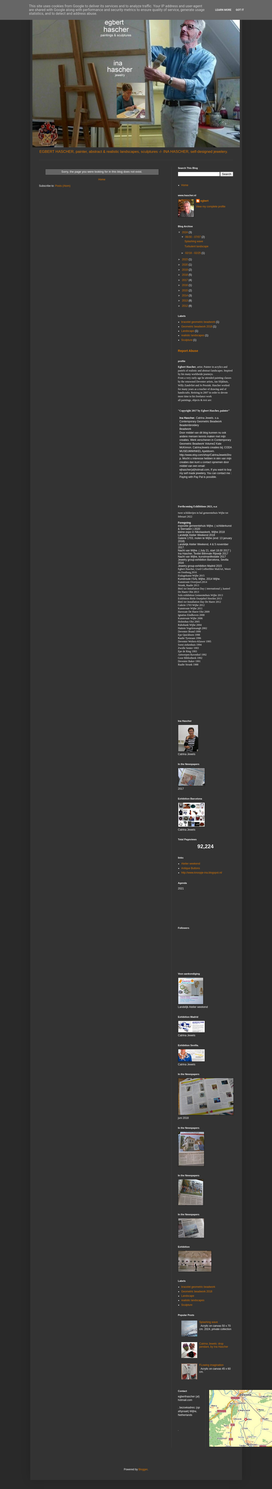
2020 (185, 264)
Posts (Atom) (62, 185)
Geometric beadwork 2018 (196, 326)
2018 (185, 274)
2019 (185, 269)
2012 (185, 305)
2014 (185, 295)
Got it (240, 9)
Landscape (187, 331)
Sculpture (187, 340)
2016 (185, 285)
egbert (205, 200)
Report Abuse (188, 351)
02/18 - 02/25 (193, 253)
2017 (185, 280)
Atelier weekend (190, 863)
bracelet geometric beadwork (198, 321)
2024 (185, 232)
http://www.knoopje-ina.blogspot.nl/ (201, 872)
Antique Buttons (190, 868)
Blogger (143, 1469)
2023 (185, 259)
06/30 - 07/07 (193, 236)
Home (101, 179)
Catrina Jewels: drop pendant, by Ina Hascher (213, 1345)
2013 (185, 300)
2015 (185, 290)
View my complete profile (210, 206)
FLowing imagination (211, 1365)
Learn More (223, 9)
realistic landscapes (192, 335)
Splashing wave (193, 241)
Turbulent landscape (196, 246)
